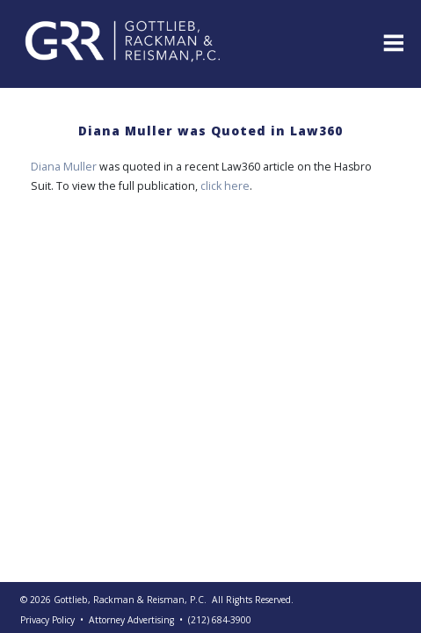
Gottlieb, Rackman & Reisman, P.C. (130, 599)
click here (225, 185)
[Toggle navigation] (392, 41)
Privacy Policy (47, 620)
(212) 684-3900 (219, 620)
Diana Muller (64, 166)
